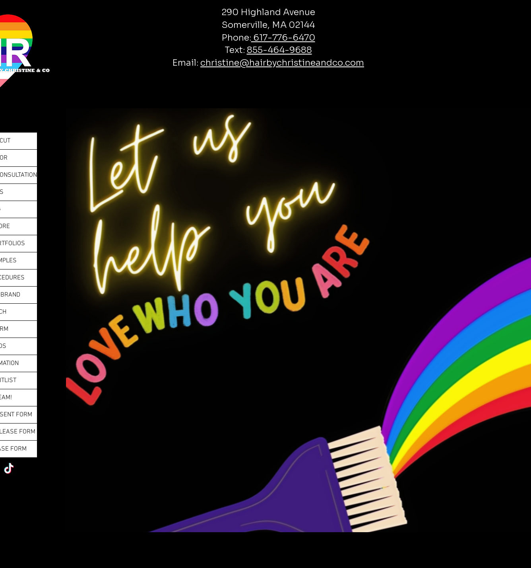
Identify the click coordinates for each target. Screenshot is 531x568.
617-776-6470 (283, 37)
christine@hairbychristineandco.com (282, 62)
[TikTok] (9, 468)
